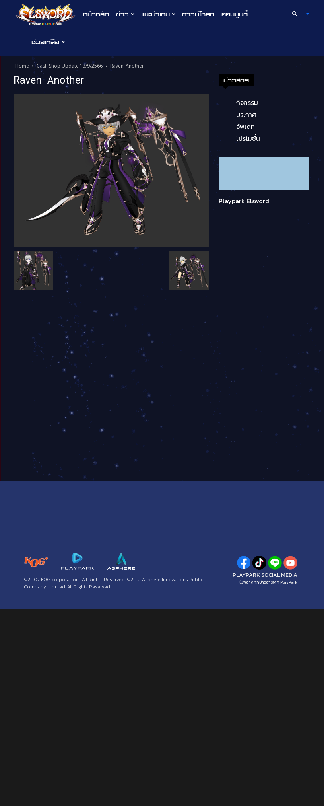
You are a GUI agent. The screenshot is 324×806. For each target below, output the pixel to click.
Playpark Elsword (244, 201)
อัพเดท (245, 126)
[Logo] (47, 14)
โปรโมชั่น (248, 138)
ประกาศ (246, 114)
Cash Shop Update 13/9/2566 (70, 65)
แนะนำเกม (158, 14)
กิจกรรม (247, 102)
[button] (297, 14)
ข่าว (125, 14)
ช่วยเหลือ (48, 42)
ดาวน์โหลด (198, 14)
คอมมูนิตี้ (234, 14)
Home (22, 65)
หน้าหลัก (96, 14)
